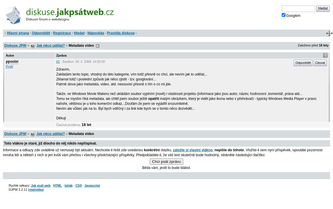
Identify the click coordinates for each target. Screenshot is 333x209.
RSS (97, 46)
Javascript (92, 185)
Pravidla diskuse (121, 33)
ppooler (12, 62)
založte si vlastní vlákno (193, 150)
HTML (57, 185)
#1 (58, 61)
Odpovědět (41, 33)
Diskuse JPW (15, 46)
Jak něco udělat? (50, 46)
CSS (78, 185)
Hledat (79, 33)
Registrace (62, 33)
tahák (68, 185)
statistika (36, 189)
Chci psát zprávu (166, 161)
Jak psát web (40, 185)
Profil (9, 66)
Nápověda (95, 33)
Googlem (291, 15)
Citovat (320, 62)
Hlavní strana (18, 33)
